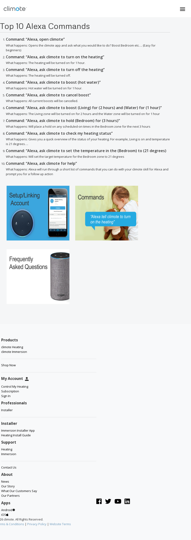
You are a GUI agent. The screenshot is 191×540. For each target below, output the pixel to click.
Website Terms (60, 524)
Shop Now (8, 365)
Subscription (10, 391)
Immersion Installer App (18, 430)
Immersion (8, 454)
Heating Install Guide (16, 435)
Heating (6, 449)
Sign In (6, 396)
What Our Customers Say (19, 491)
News (5, 481)
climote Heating (12, 347)
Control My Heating (14, 386)
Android (8, 510)
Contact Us (8, 467)
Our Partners (10, 495)
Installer (7, 410)
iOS (4, 514)
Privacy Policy (37, 524)
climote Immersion (14, 352)
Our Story (8, 486)
